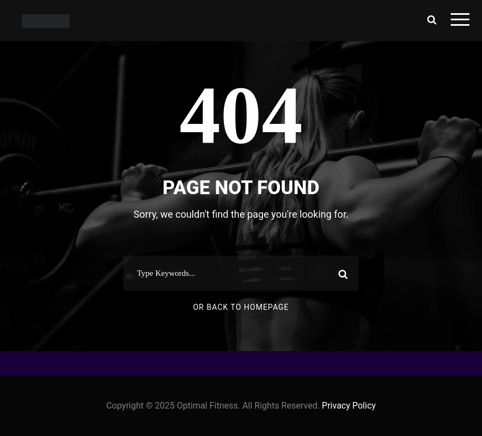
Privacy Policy (349, 405)
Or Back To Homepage (241, 307)
